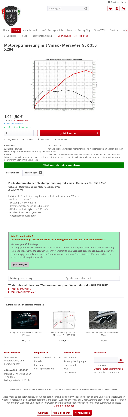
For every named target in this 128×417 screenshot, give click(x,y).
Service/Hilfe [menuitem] (116, 2)
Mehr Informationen (64, 405)
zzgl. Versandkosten (20, 120)
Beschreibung (12, 172)
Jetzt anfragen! (20, 264)
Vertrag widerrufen (44, 368)
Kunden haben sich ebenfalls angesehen (25, 304)
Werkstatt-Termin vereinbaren (82, 165)
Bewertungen (33, 172)
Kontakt (38, 361)
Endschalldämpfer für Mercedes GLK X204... (103, 333)
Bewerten (43, 139)
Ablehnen (43, 412)
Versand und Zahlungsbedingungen (75, 359)
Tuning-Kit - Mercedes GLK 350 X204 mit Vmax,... (25, 333)
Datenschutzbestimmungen (108, 368)
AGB (66, 368)
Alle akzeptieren (61, 412)
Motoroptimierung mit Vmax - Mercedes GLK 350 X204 (64, 333)
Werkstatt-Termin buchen (47, 357)
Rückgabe (39, 364)
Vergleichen (11, 139)
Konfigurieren (82, 412)
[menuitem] (68, 8)
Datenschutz (70, 364)
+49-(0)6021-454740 (16, 370)
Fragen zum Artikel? (19, 288)
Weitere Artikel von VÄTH (22, 291)
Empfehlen (61, 139)
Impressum (70, 372)
